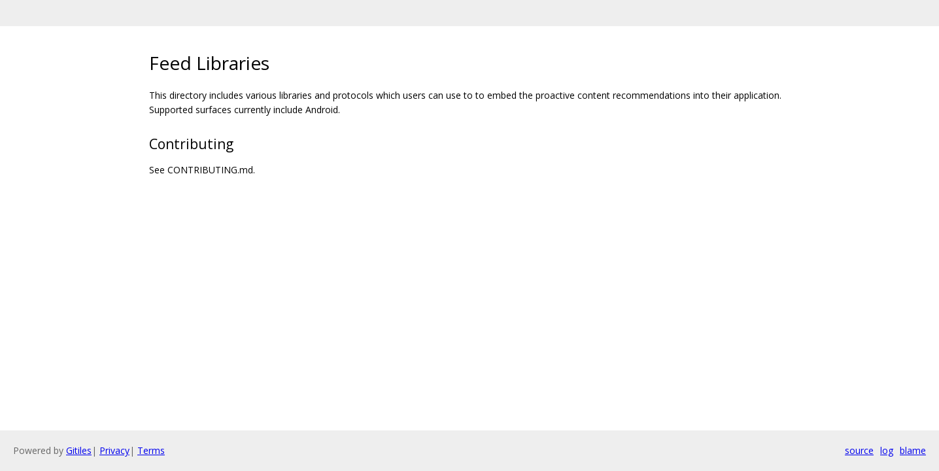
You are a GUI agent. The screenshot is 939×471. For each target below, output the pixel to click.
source (859, 450)
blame (913, 450)
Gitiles (79, 450)
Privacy (114, 450)
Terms (151, 450)
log (886, 450)
